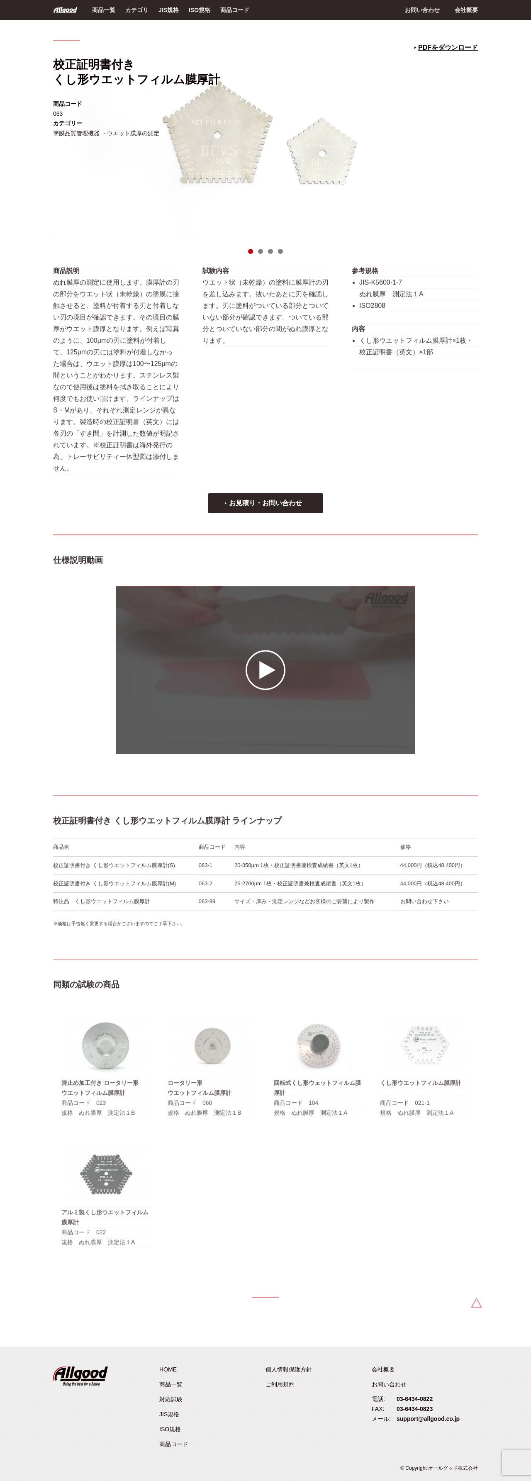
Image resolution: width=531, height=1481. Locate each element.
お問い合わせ (422, 10)
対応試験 (171, 1399)
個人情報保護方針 (289, 1369)
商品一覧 (103, 10)
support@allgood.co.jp (428, 1418)
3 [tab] (270, 251)
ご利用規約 (280, 1384)
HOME (168, 1369)
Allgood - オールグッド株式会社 (65, 10)
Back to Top (476, 1303)
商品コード (234, 10)
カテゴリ (137, 10)
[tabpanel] (265, 139)
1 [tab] (250, 251)
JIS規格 (168, 10)
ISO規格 (199, 10)
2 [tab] (260, 251)
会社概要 (466, 10)
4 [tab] (280, 251)
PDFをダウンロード (448, 47)
